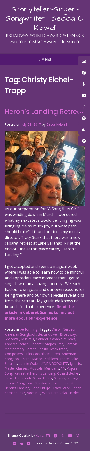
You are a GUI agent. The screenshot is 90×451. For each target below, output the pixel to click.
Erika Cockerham (37, 353)
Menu (45, 59)
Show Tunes (42, 378)
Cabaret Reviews (62, 339)
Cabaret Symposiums (46, 344)
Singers (59, 378)
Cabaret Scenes (17, 344)
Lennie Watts (29, 363)
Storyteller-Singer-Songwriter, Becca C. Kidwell (45, 18)
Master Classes (16, 368)
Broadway (68, 334)
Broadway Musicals (19, 339)
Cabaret (42, 339)
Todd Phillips (41, 388)
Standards (42, 383)
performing (28, 329)
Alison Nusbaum (65, 329)
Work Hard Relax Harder (60, 392)
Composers (14, 353)
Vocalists (33, 392)
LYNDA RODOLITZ (54, 363)
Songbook (25, 383)
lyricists (75, 363)
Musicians (51, 368)
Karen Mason (33, 358)
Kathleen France (57, 358)
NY (63, 368)
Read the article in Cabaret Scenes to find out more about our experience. (39, 312)
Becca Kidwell (57, 124)
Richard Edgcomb (18, 378)
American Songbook (20, 334)
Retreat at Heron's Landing (35, 373)
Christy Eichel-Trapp (52, 349)
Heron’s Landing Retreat (44, 111)
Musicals (36, 368)
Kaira (39, 435)
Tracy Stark (61, 388)
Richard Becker (68, 373)
